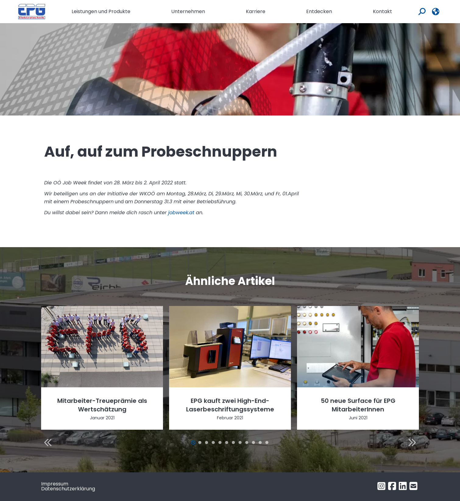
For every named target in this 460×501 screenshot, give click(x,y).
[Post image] (102, 346)
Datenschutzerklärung (68, 488)
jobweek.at (181, 212)
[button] (47, 442)
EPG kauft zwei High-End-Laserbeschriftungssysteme (230, 405)
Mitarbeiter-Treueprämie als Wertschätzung (102, 405)
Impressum (54, 483)
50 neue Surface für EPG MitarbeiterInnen (358, 405)
